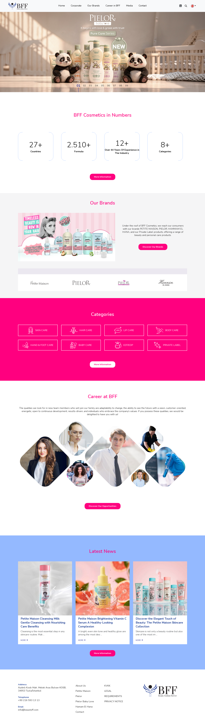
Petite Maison (83, 691)
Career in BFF (113, 5)
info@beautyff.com (28, 709)
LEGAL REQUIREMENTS (113, 693)
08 (120, 85)
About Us (81, 685)
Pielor (79, 696)
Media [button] (129, 5)
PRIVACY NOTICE (113, 701)
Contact (143, 5)
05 (102, 85)
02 (84, 85)
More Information (102, 176)
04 (96, 85)
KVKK (107, 685)
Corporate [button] (76, 5)
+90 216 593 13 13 (28, 700)
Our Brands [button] (93, 5)
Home (61, 5)
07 (114, 85)
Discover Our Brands (153, 246)
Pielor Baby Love (85, 701)
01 (78, 86)
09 (126, 85)
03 (90, 85)
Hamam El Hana (84, 706)
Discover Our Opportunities (102, 506)
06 (108, 85)
